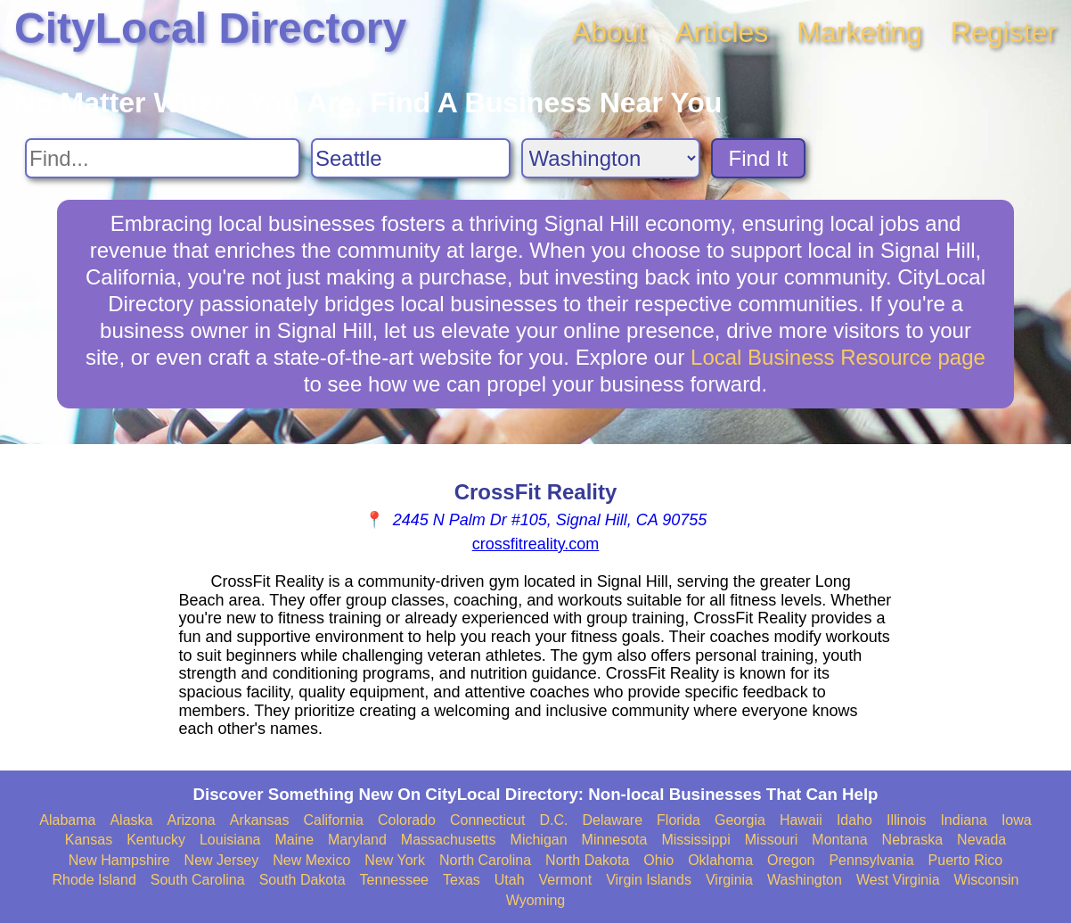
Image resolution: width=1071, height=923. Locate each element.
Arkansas (260, 820)
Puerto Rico (965, 860)
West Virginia (898, 879)
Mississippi (695, 839)
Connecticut (488, 820)
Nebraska (912, 839)
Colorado (407, 820)
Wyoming (536, 900)
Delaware (612, 820)
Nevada (981, 839)
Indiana (963, 820)
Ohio (658, 860)
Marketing (859, 32)
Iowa (1017, 820)
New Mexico (311, 860)
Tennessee (394, 879)
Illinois (906, 820)
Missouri (771, 839)
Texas (461, 879)
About (609, 32)
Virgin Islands (648, 879)
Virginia (729, 879)
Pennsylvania (871, 860)
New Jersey (221, 860)
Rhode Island (94, 879)
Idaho (854, 820)
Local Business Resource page (838, 357)
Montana (839, 839)
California (333, 820)
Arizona (191, 820)
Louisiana (230, 839)
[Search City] (411, 158)
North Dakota (587, 860)
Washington (804, 879)
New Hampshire (119, 860)
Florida (678, 820)
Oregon (790, 860)
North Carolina (485, 860)
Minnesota (615, 839)
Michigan (539, 839)
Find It (759, 158)
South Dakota (302, 879)
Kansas (88, 839)
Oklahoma (720, 860)
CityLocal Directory (210, 28)
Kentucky (156, 839)
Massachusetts (448, 839)
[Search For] (162, 158)
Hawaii (801, 820)
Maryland (357, 839)
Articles (721, 32)
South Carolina (198, 879)
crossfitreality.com (536, 544)
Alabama (67, 820)
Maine (294, 839)
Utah (510, 879)
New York (394, 860)
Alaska (131, 820)
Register (1004, 32)
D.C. (553, 820)
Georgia (740, 820)
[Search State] (610, 158)
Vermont (566, 879)
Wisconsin (986, 879)
